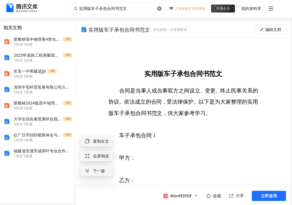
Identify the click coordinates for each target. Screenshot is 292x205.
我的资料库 (251, 8)
